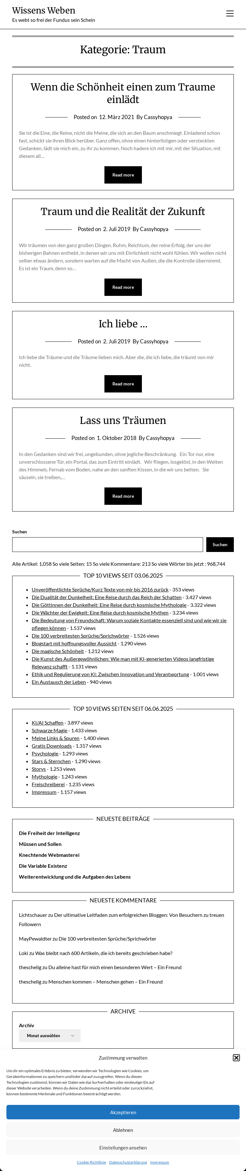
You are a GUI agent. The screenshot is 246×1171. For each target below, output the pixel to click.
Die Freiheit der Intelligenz (49, 833)
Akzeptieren (123, 1112)
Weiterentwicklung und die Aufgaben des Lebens (75, 877)
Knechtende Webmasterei (49, 855)
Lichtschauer (33, 915)
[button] (236, 1058)
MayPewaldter (35, 938)
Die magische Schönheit (58, 651)
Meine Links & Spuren (55, 738)
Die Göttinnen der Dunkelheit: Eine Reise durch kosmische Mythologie (109, 605)
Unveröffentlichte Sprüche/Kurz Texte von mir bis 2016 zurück (100, 589)
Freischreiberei (48, 784)
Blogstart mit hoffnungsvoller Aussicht (74, 643)
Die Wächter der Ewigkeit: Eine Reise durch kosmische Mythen (100, 612)
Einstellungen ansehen (123, 1147)
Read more (123, 174)
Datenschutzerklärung (128, 1162)
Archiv (26, 1025)
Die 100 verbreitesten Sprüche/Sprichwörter (80, 636)
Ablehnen (123, 1130)
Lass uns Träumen (123, 420)
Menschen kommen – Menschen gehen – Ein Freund (105, 981)
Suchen (19, 531)
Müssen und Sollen (40, 844)
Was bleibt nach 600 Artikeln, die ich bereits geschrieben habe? (103, 953)
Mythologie (44, 776)
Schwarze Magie (49, 730)
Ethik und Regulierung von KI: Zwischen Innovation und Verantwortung (110, 674)
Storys (39, 769)
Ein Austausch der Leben (59, 682)
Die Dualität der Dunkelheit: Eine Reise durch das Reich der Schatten (107, 597)
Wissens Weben (43, 10)
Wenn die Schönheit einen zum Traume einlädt (123, 93)
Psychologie (45, 753)
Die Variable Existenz (43, 866)
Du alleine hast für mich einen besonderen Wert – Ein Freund (115, 967)
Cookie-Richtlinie (91, 1162)
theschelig (30, 967)
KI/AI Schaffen (47, 722)
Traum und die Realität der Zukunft (123, 211)
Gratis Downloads (52, 746)
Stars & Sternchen (51, 761)
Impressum (159, 1162)
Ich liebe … (123, 324)
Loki (23, 953)
